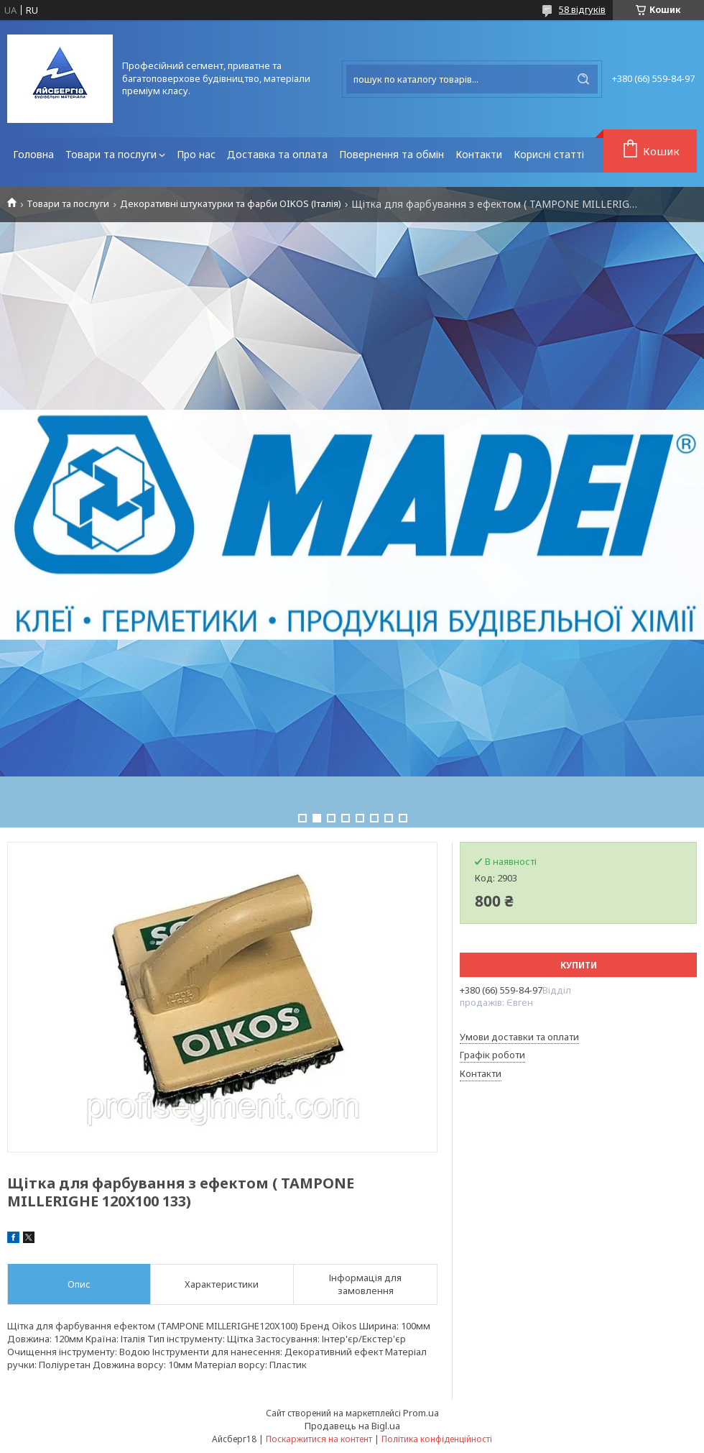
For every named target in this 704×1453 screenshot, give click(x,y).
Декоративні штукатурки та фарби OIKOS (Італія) (230, 204)
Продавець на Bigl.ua (352, 1425)
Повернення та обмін (391, 154)
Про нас (196, 154)
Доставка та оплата (277, 154)
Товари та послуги (111, 154)
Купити (578, 965)
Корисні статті (549, 154)
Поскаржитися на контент (319, 1439)
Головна (33, 154)
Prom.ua (421, 1412)
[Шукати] (583, 79)
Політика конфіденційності (436, 1439)
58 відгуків (582, 9)
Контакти (478, 154)
